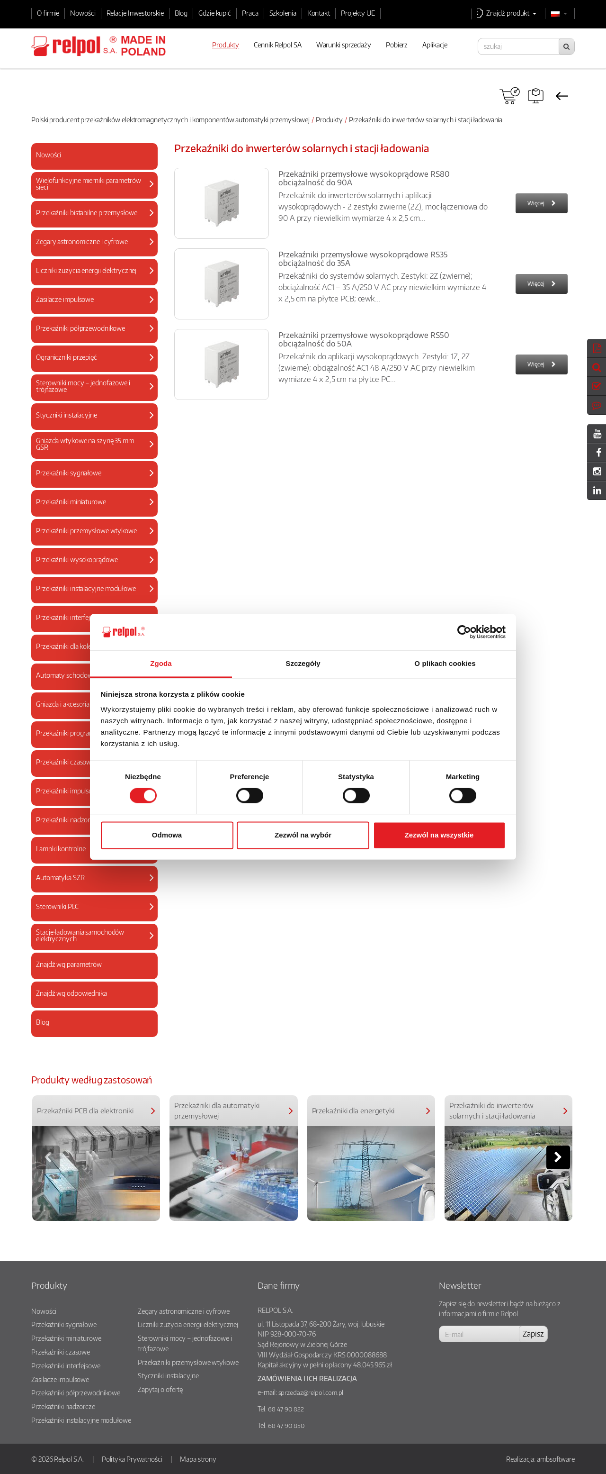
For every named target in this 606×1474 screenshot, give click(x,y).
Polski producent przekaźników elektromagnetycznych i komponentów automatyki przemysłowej (170, 119)
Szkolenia (282, 13)
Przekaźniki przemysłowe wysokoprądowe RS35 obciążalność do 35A (363, 259)
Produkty (329, 119)
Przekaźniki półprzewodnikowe (75, 1392)
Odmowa (167, 835)
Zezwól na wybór (303, 835)
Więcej (535, 203)
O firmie (48, 13)
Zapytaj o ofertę (160, 1389)
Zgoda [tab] (161, 663)
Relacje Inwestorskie (135, 13)
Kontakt (318, 13)
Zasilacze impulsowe (60, 1379)
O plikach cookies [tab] (444, 663)
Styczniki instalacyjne (168, 1375)
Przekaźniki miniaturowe (66, 1338)
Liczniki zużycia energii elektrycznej (188, 1324)
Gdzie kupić (214, 13)
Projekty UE (358, 13)
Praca (250, 13)
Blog (181, 13)
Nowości (82, 13)
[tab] (94, 156)
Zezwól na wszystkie (439, 835)
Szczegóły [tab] (302, 663)
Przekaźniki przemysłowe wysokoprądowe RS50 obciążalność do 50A (363, 339)
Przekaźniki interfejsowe (65, 1365)
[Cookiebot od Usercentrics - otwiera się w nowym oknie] (464, 632)
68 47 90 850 (286, 1425)
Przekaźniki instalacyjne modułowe (81, 1420)
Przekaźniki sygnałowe (64, 1324)
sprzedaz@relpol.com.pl (311, 1392)
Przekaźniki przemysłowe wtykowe (188, 1362)
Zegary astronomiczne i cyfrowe (184, 1311)
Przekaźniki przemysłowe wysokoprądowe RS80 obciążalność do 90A (364, 178)
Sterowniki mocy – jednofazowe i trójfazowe (185, 1343)
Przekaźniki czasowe (60, 1351)
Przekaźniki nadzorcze (63, 1406)
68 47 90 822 (286, 1409)
